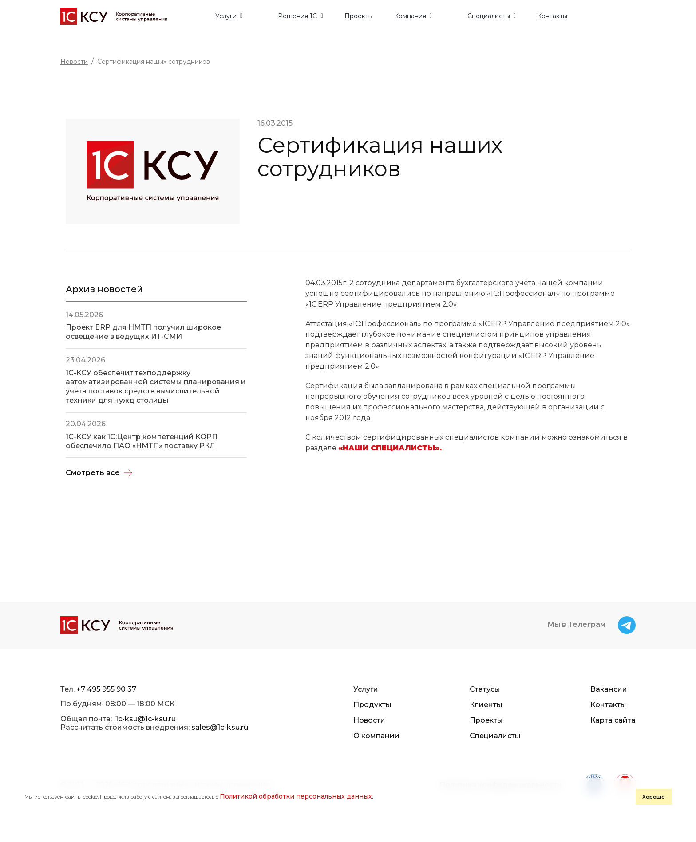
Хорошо (653, 797)
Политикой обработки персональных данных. (296, 796)
